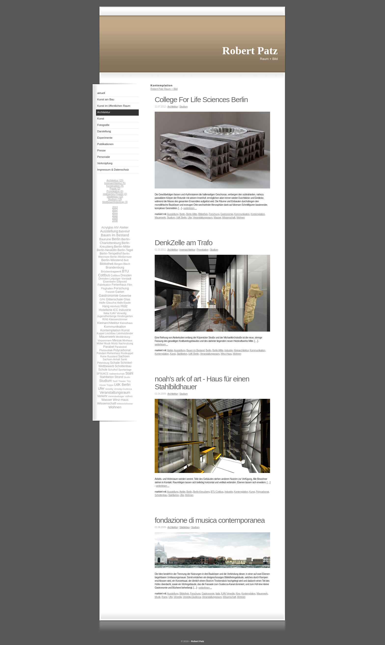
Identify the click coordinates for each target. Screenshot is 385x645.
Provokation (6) (115, 191)
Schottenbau (123, 366)
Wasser (106, 400)
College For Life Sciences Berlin (201, 99)
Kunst (100, 118)
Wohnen (115, 407)
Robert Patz (197, 641)
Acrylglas (107, 227)
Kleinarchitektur (108, 323)
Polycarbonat (122, 350)
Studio (127, 377)
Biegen (118, 263)
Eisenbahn (109, 281)
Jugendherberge (107, 316)
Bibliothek (106, 264)
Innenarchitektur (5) (115, 183)
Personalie (103, 156)
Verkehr (102, 396)
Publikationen (105, 144)
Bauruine (105, 239)
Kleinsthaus (126, 323)
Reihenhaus (113, 353)
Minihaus (127, 340)
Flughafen (107, 288)
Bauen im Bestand (115, 235)
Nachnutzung (126, 343)
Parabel (108, 347)
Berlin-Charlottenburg (115, 241)
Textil (115, 381)
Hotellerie (105, 310)
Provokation (202, 249)
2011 (115, 212)
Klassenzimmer (118, 319)
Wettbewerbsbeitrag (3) (115, 202)
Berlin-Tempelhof (111, 253)
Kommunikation (115, 326)
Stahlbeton (107, 377)
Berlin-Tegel (125, 250)
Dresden (126, 275)
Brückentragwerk (111, 271)
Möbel (100, 343)
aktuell (101, 93)
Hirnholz (115, 306)
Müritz (114, 343)
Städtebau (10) (115, 196)
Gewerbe (125, 295)
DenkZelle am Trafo (183, 243)
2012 (115, 210)
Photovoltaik (105, 350)
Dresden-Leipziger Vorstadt (114, 278)
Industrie (125, 310)
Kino (105, 319)
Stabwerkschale (117, 374)
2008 (115, 220)
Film (129, 284)
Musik (107, 343)
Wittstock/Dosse (125, 404)
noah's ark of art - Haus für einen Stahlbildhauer (202, 383)
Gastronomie (108, 295)
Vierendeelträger (116, 396)
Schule (102, 369)
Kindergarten (125, 316)
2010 (115, 215)
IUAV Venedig (118, 313)
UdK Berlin (122, 385)
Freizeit (110, 291)
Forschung (121, 288)
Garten (119, 292)
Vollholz (129, 396)
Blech (126, 263)
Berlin (116, 239)
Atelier (123, 227)
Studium (105, 381)
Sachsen (124, 356)
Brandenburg (115, 267)
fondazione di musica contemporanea (210, 520)
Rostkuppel (127, 353)
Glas (127, 299)
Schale (115, 362)
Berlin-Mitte (122, 246)
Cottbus (115, 275)
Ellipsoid (122, 281)
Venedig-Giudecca (123, 389)
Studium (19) (115, 199)
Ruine (103, 356)
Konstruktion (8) (115, 186)
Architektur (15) (115, 180)
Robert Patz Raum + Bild (164, 89)
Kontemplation (110, 330)
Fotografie (103, 124)
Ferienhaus (119, 284)
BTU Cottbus (217, 491)
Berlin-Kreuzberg (201, 491)
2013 (115, 207)
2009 (115, 218)
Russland (112, 356)
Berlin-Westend (112, 260)
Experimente (104, 137)
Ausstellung (109, 231)
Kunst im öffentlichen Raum (113, 105)
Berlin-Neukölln (107, 250)
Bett (126, 260)
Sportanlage (125, 369)
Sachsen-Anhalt (111, 359)
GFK (102, 299)
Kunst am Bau (105, 99)
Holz (124, 306)
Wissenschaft (106, 403)
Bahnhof (124, 231)
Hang (106, 306)
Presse (101, 150)
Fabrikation (104, 284)
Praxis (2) (115, 188)
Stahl (129, 373)
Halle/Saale (124, 302)
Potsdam (101, 353)
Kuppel (100, 333)
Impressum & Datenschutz (113, 169)
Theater (122, 381)
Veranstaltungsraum (115, 392)
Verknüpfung (104, 163)
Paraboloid (121, 347)
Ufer (101, 388)
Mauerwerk (107, 336)
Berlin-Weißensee (121, 256)
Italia (106, 313)
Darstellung (104, 131)
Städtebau (184, 527)
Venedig (109, 389)
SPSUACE (103, 373)
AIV (116, 227)
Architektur (103, 112)
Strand (118, 377)
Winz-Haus (120, 400)
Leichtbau (110, 333)
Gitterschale (114, 299)
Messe (117, 340)
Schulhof (113, 369)
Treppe (109, 385)
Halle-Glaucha (107, 302)
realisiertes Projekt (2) (115, 194)
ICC (115, 310)
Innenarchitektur (187, 249)
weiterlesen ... (190, 208)
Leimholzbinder (124, 333)
